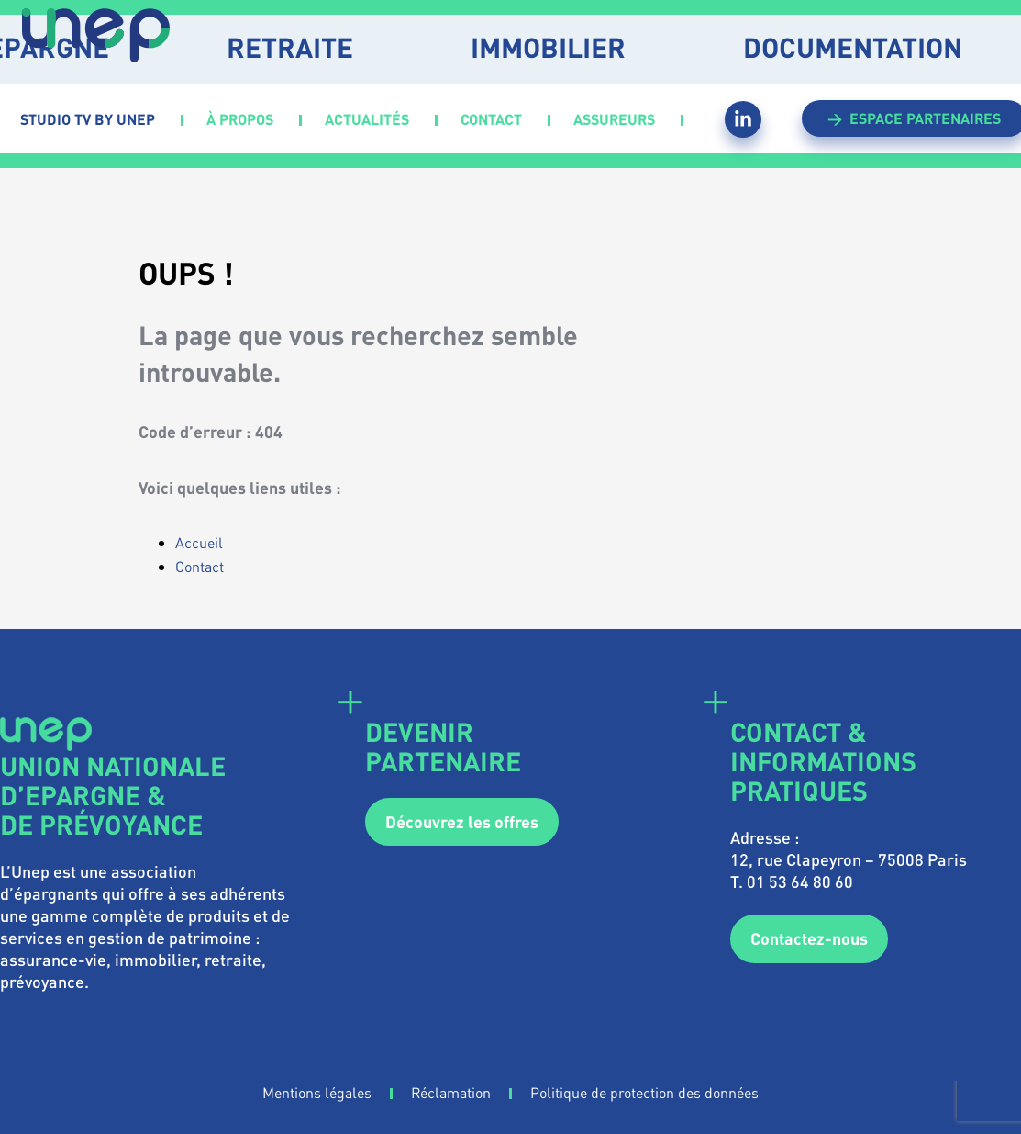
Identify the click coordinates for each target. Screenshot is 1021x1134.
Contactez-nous (809, 938)
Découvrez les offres (461, 821)
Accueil (199, 542)
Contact (199, 566)
